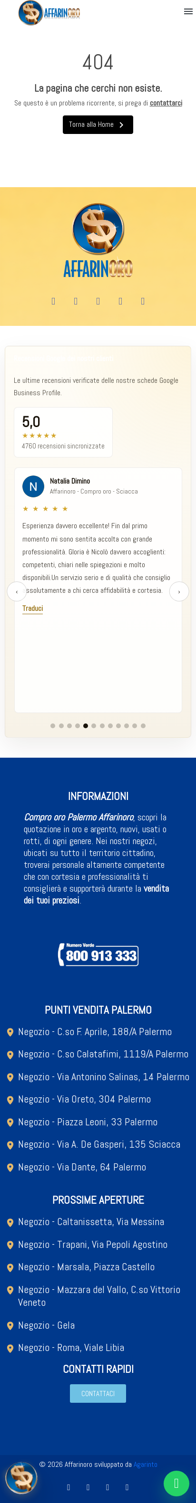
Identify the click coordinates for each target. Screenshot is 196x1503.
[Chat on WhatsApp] (176, 1483)
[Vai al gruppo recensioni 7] (102, 725)
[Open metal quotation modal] (21, 1481)
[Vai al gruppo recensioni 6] (93, 725)
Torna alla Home (98, 125)
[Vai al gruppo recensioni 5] (85, 725)
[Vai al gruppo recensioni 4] (77, 725)
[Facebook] (53, 302)
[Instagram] (98, 302)
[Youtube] (76, 302)
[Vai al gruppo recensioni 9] (118, 725)
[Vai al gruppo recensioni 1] (52, 725)
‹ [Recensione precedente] (17, 591)
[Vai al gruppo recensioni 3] (69, 725)
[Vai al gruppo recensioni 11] (134, 725)
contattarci (166, 103)
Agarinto (145, 1464)
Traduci (32, 608)
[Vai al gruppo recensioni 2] (61, 725)
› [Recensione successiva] (179, 591)
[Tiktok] (143, 302)
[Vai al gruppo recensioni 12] (143, 725)
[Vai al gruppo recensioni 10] (126, 725)
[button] (188, 11)
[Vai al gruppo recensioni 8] (110, 725)
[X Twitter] (120, 302)
